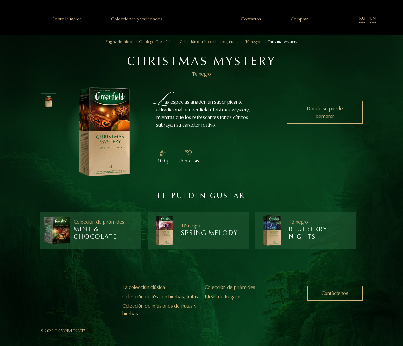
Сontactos (251, 19)
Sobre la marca (67, 19)
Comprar (299, 19)
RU (362, 18)
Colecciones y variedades (136, 19)
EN (373, 18)
